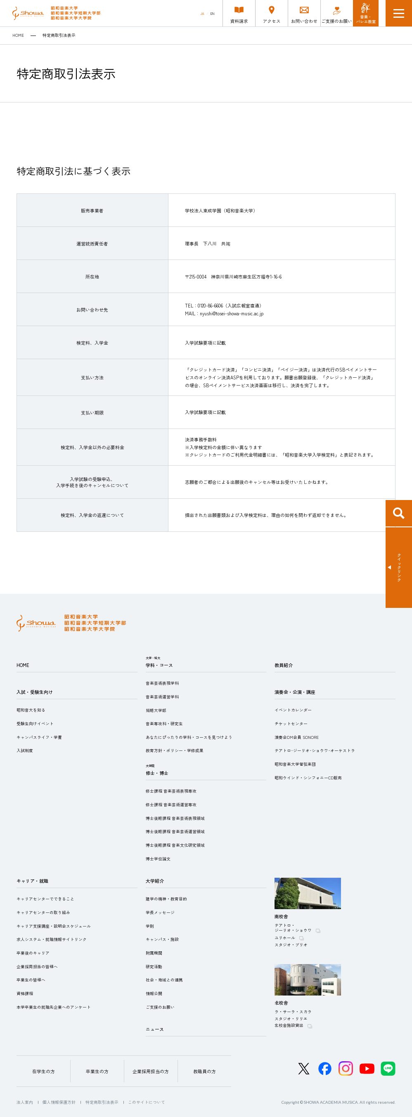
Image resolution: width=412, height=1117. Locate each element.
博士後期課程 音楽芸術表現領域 (175, 818)
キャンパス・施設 (162, 939)
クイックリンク (399, 567)
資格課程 (25, 993)
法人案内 (25, 1102)
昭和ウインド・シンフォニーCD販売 (308, 778)
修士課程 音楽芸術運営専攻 (171, 804)
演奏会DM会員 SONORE (297, 737)
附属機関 (154, 953)
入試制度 (25, 750)
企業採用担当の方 (151, 1071)
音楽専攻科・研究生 (164, 723)
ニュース (155, 1029)
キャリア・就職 (32, 880)
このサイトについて (146, 1102)
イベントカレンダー (293, 710)
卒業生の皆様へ (31, 980)
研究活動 (154, 966)
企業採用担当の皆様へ (37, 966)
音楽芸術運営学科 (162, 697)
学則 (150, 926)
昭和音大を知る (31, 710)
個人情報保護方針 (59, 1102)
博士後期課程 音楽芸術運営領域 (175, 831)
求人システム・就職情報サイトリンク (52, 939)
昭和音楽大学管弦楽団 (295, 764)
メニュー (399, 13)
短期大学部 (156, 710)
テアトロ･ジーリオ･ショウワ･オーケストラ (315, 750)
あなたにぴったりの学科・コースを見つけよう (189, 737)
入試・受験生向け (35, 691)
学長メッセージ (160, 912)
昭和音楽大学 (56, 13)
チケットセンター (291, 723)
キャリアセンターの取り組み (43, 912)
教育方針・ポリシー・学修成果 (175, 750)
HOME (18, 35)
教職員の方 (204, 1071)
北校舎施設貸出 (289, 1025)
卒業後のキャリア (33, 953)
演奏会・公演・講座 (295, 691)
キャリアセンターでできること (45, 899)
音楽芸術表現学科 (162, 683)
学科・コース (159, 665)
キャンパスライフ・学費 (39, 737)
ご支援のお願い (160, 1007)
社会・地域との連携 (164, 980)
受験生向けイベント (35, 723)
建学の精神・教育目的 (166, 899)
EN (212, 13)
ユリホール (285, 938)
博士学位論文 (158, 859)
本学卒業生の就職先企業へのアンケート (54, 1007)
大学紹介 (155, 880)
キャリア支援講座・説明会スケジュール (54, 926)
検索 (399, 513)
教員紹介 (284, 665)
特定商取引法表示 (101, 1102)
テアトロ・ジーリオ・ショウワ (293, 927)
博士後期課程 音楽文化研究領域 (175, 845)
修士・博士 (157, 772)
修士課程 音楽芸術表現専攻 (171, 791)
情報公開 (154, 993)
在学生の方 (43, 1071)
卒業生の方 (97, 1071)
